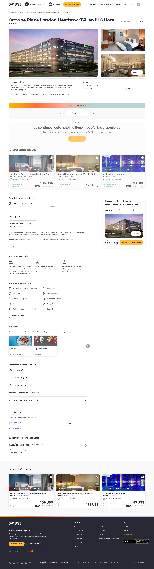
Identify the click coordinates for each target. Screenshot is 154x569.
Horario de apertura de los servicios (48, 400)
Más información (17, 315)
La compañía (103, 526)
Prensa (101, 534)
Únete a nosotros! (16, 544)
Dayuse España (78, 542)
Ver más (13, 246)
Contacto (126, 526)
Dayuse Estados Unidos (81, 535)
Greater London (30, 12)
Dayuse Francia (78, 527)
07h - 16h (62, 488)
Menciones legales (107, 562)
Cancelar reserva (129, 534)
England (20, 12)
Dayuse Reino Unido (80, 531)
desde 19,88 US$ (16, 354)
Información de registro (48, 377)
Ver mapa (128, 88)
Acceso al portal (34, 544)
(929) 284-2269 (16, 428)
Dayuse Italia (78, 538)
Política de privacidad (122, 562)
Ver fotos (137, 72)
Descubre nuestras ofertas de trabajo (110, 538)
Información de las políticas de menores (48, 393)
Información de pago (48, 385)
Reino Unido (12, 12)
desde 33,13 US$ (41, 354)
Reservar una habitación (131, 242)
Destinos (93, 4)
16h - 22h (36, 488)
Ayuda (118, 4)
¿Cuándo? (77, 113)
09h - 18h (25, 488)
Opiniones (102, 530)
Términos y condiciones (138, 562)
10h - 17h (118, 488)
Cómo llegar (15, 423)
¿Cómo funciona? (105, 4)
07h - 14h (14, 488)
